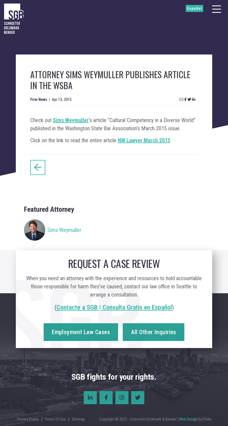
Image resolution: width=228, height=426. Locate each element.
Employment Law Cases (81, 332)
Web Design (188, 419)
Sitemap (78, 419)
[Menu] (217, 9)
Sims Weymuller (71, 120)
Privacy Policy (28, 419)
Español (194, 8)
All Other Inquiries (153, 332)
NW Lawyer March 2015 (144, 140)
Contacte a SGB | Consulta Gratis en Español (114, 307)
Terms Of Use (55, 419)
